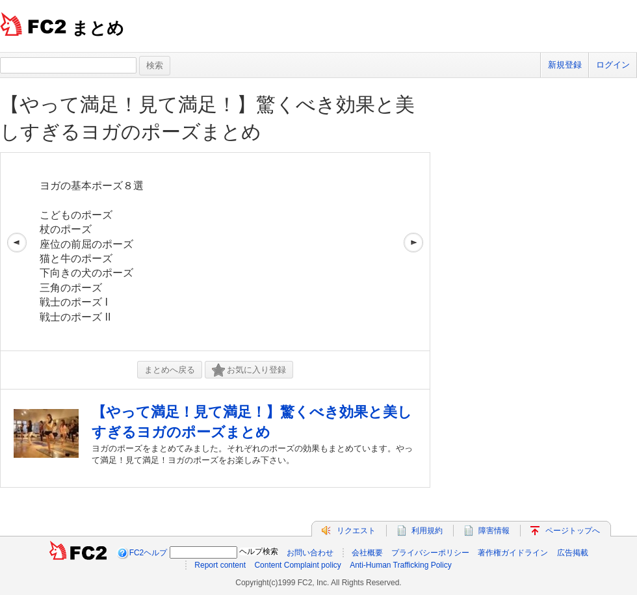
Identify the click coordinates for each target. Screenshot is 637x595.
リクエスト (356, 530)
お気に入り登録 (249, 370)
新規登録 (565, 65)
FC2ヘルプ (148, 552)
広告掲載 (572, 552)
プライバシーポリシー (430, 552)
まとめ (98, 28)
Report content (220, 565)
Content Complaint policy (297, 565)
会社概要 (367, 552)
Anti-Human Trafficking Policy (401, 565)
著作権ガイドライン (513, 552)
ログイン (613, 65)
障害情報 (494, 530)
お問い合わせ (310, 552)
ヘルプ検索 (258, 551)
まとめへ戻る (169, 370)
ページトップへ (572, 530)
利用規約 (427, 530)
